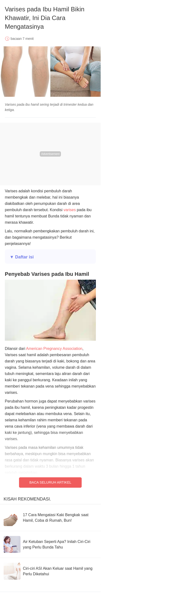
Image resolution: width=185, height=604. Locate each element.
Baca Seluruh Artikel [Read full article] (50, 482)
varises (70, 210)
